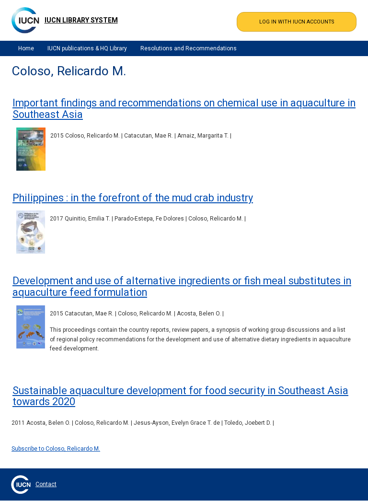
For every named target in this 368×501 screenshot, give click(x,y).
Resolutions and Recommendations (188, 48)
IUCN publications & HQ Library (87, 48)
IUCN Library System (81, 20)
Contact (46, 484)
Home (26, 48)
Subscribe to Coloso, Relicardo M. (56, 448)
